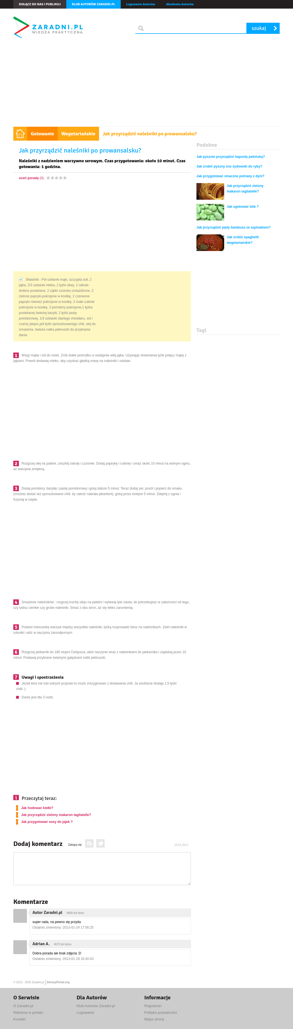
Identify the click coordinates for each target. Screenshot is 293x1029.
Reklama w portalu (28, 1012)
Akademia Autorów (180, 4)
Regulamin (152, 1006)
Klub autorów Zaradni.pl (93, 4)
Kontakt (19, 1019)
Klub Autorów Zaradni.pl (96, 1006)
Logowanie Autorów (140, 4)
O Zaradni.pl (23, 1006)
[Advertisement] (146, 85)
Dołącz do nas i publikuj (40, 4)
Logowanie (85, 1012)
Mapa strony (154, 1019)
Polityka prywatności (160, 1012)
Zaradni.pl (38, 982)
